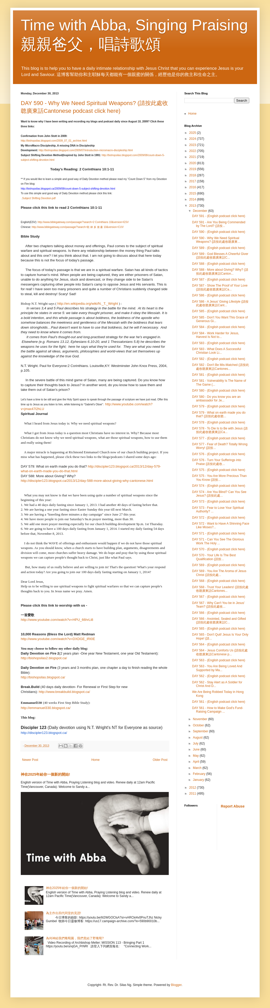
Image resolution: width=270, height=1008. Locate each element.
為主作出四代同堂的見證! (63, 913)
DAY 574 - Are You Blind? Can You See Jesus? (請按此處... (219, 493)
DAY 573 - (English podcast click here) (218, 501)
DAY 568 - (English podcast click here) (218, 581)
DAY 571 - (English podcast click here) (218, 533)
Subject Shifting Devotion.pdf (39, 198)
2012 (193, 787)
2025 (193, 133)
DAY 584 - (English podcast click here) (218, 327)
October (199, 725)
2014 (193, 199)
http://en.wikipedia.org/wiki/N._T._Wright (87, 303)
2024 (193, 139)
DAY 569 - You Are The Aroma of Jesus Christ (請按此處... (219, 572)
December (200, 211)
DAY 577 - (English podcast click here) (218, 438)
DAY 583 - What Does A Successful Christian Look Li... (216, 350)
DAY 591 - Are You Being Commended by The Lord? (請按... (218, 224)
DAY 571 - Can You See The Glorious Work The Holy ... (218, 541)
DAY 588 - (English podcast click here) (218, 264)
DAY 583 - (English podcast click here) (218, 343)
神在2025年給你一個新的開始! (45, 774)
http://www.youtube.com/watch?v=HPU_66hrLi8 (57, 620)
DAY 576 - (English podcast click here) (218, 454)
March (198, 768)
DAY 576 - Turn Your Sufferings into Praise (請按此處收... (216, 461)
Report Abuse (233, 806)
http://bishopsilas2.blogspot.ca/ (44, 658)
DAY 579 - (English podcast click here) (218, 406)
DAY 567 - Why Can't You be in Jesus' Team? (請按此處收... (218, 604)
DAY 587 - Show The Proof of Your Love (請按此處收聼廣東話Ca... (219, 287)
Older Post (160, 760)
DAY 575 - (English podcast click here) (218, 470)
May (196, 755)
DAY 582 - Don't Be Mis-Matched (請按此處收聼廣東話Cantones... (220, 366)
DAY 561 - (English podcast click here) (218, 702)
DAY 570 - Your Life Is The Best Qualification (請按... (214, 557)
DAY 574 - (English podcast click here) (218, 486)
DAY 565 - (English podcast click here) (218, 628)
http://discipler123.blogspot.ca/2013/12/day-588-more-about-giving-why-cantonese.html (87, 481)
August (198, 737)
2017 (193, 181)
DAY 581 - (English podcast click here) (218, 375)
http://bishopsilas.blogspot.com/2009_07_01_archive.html (54, 140)
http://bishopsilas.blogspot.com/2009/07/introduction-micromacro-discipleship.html (86, 150)
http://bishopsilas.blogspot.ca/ (43, 677)
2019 (193, 169)
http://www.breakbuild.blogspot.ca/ (64, 692)
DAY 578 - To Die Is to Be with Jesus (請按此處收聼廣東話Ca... (220, 430)
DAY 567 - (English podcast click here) (218, 597)
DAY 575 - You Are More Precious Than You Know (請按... (219, 477)
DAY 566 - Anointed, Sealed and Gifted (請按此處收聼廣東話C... (219, 620)
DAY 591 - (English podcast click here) (218, 216)
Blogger (176, 985)
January (199, 780)
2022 (193, 151)
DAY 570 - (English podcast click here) (218, 549)
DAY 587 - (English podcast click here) (218, 279)
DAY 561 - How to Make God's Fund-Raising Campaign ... (217, 709)
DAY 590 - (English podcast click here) (218, 232)
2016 (193, 187)
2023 (193, 145)
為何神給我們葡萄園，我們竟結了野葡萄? (75, 938)
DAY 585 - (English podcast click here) (218, 311)
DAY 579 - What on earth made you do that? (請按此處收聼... (219, 414)
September (201, 731)
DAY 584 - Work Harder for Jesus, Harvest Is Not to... (215, 335)
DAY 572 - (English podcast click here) (218, 517)
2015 (193, 193)
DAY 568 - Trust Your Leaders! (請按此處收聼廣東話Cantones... (220, 589)
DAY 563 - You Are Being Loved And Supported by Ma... (217, 668)
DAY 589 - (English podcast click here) (218, 248)
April (196, 761)
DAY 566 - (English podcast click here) (218, 613)
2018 (193, 175)
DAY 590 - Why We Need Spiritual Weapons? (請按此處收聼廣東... (216, 240)
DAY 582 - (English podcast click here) (218, 359)
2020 (193, 163)
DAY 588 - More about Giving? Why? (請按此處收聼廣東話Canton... (220, 271)
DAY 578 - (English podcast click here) (218, 422)
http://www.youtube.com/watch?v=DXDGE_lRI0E (58, 639)
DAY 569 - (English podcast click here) (218, 565)
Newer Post (30, 760)
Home (95, 760)
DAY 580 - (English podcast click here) (218, 390)
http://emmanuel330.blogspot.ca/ (45, 708)
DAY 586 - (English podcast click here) (218, 295)
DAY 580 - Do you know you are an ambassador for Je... (216, 398)
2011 (193, 793)
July (196, 743)
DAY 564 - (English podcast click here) (218, 644)
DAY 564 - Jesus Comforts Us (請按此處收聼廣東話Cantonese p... (220, 652)
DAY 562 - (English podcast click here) (218, 676)
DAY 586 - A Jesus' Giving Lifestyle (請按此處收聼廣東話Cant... (220, 303)
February (199, 774)
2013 (193, 205)
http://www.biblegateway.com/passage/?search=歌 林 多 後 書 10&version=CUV (78, 227)
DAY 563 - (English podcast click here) (218, 660)
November (200, 719)
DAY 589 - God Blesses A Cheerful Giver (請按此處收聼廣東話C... (220, 255)
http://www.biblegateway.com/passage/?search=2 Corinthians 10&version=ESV (83, 222)
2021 (193, 157)
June (196, 749)
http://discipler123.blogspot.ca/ (44, 733)
